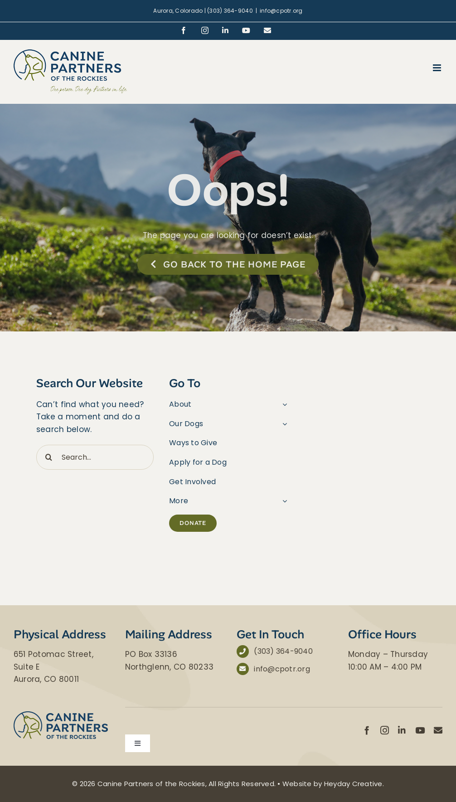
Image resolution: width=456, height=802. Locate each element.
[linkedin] (402, 730)
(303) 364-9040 (283, 651)
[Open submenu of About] (283, 404)
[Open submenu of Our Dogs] (283, 424)
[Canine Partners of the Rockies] (61, 715)
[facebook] (367, 730)
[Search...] (95, 457)
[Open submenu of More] (283, 501)
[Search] (48, 457)
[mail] (438, 730)
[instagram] (384, 730)
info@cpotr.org (281, 11)
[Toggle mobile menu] (437, 68)
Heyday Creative (353, 783)
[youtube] (420, 730)
